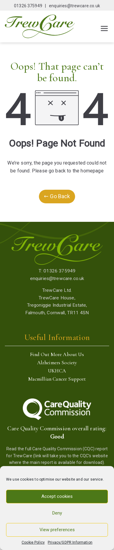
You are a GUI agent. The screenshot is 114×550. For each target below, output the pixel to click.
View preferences (57, 529)
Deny (57, 513)
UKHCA (57, 371)
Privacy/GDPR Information (70, 542)
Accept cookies (57, 496)
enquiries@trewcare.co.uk (74, 5)
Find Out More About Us (57, 354)
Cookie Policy (33, 542)
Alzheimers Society (57, 362)
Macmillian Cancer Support (57, 379)
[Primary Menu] (104, 28)
